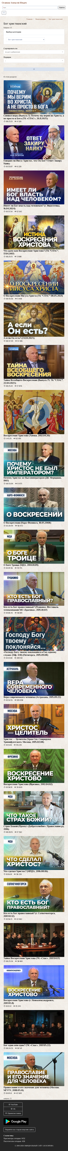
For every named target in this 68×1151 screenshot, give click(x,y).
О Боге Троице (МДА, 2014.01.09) (21, 565)
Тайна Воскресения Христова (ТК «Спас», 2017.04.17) (32, 958)
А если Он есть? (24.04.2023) (19, 338)
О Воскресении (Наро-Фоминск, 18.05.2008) (27, 522)
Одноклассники (13, 1113)
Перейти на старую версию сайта (19, 1130)
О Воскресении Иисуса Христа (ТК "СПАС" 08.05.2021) (33, 295)
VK (13, 1109)
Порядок (7, 57)
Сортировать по (10, 48)
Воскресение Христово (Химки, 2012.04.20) (27, 435)
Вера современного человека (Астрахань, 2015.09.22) (32, 697)
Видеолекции (40, 19)
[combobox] (34, 52)
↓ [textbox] (5, 61)
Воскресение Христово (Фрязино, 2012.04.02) (28, 784)
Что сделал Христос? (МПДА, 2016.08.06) (26, 871)
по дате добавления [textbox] (12, 52)
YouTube (13, 1105)
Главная (29, 19)
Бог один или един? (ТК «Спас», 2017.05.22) (27, 1045)
